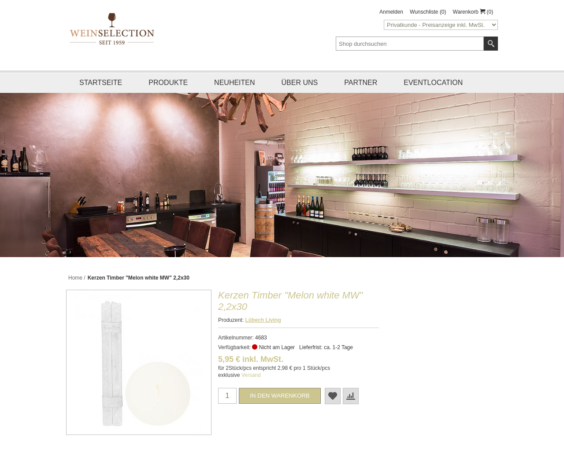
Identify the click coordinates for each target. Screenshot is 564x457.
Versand (251, 375)
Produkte (168, 82)
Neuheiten (234, 82)
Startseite (100, 82)
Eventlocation (433, 82)
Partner (360, 82)
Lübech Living (263, 320)
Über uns (300, 82)
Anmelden (391, 12)
